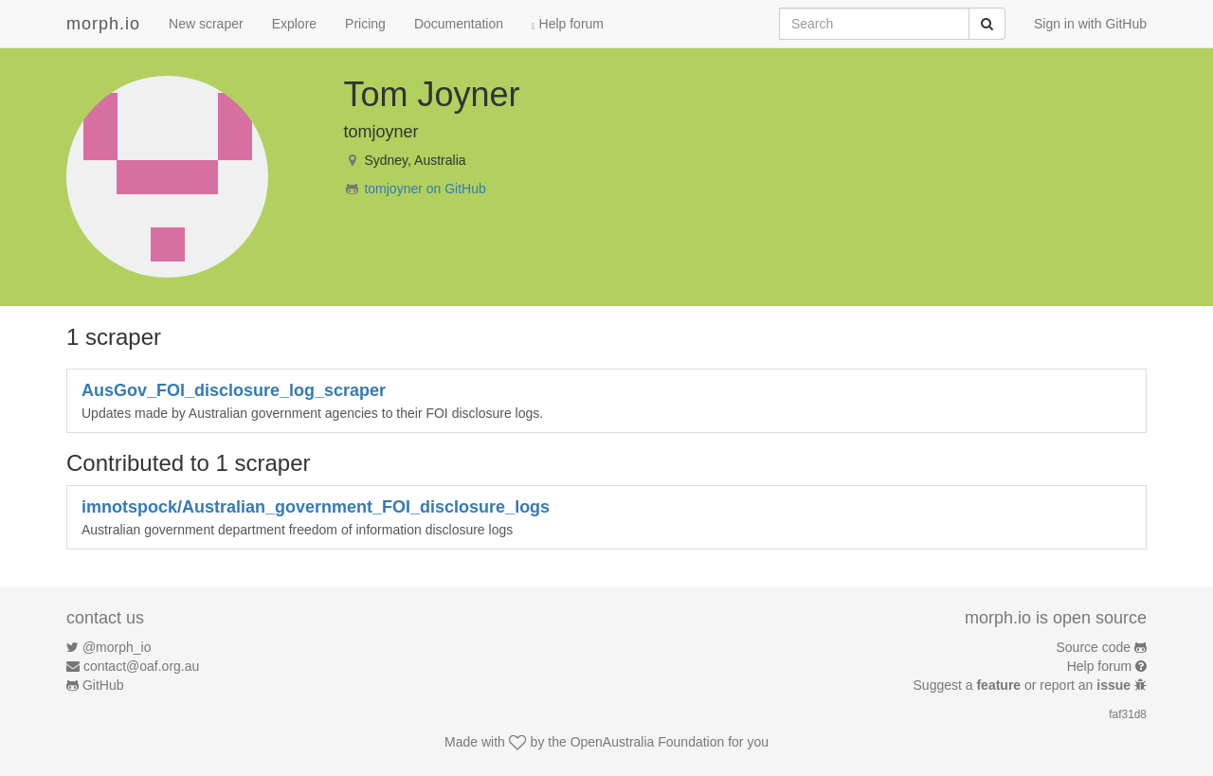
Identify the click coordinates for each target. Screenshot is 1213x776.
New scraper (206, 23)
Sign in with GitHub (1090, 23)
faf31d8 (1128, 714)
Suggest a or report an (1024, 685)
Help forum (568, 23)
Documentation (458, 23)
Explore (294, 23)
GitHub (103, 685)
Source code (1094, 647)
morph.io (103, 23)
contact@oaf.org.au (141, 666)
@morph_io (117, 647)
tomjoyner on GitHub (424, 188)
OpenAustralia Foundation (647, 741)
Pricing (365, 23)
